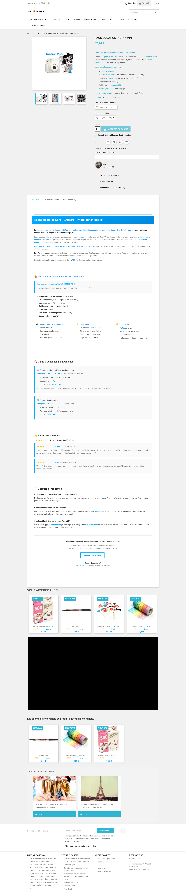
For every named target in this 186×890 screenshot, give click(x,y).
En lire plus (39, 812)
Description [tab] (37, 200)
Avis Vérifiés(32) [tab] (69, 200)
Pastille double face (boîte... (43, 626)
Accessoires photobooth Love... (109, 626)
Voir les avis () (108, 167)
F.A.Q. (32, 886)
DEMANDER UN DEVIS (92, 555)
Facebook (123, 828)
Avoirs (100, 863)
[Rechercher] (144, 12)
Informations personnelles (107, 856)
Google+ (120, 141)
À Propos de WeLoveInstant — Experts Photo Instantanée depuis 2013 (76, 874)
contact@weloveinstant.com (139, 867)
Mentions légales (70, 863)
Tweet (114, 141)
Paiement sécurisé (71, 880)
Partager (108, 141)
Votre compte (102, 853)
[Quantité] (97, 129)
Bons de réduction (104, 869)
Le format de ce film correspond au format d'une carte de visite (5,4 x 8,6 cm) (64, 246)
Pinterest (126, 141)
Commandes (102, 860)
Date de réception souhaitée (105, 152)
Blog (157, 3)
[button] (129, 19)
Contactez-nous (70, 884)
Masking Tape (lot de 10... (142, 626)
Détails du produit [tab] (52, 200)
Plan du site (68, 887)
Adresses (101, 866)
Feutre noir (76, 626)
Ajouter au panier (116, 130)
